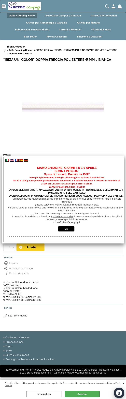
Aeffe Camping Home (22, 15)
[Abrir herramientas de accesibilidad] (119, 393)
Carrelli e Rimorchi (70, 29)
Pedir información (19, 273)
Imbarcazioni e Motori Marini (32, 29)
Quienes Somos (14, 341)
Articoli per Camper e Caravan (63, 15)
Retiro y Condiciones (17, 354)
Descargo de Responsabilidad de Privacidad (30, 359)
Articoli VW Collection (104, 15)
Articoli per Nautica (88, 22)
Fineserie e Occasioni (89, 36)
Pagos (8, 346)
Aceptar (82, 394)
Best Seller (30, 36)
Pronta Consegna (57, 36)
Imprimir (13, 263)
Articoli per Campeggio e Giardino (46, 22)
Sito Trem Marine (17, 315)
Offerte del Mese (101, 29)
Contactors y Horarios (17, 337)
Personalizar (44, 394)
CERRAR (123, 383)
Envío (8, 350)
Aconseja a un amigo (21, 268)
